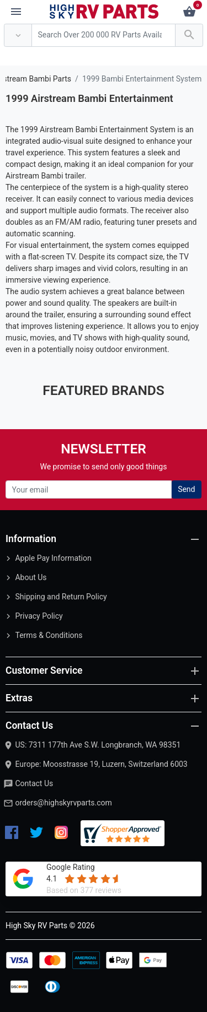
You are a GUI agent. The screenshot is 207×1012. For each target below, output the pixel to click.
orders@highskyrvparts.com (63, 802)
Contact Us (34, 783)
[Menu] (16, 12)
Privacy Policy (38, 615)
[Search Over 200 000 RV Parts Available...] (103, 35)
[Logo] (104, 11)
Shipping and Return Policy (61, 596)
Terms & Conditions (48, 635)
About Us (30, 577)
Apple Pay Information (53, 558)
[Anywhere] (18, 35)
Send (186, 489)
